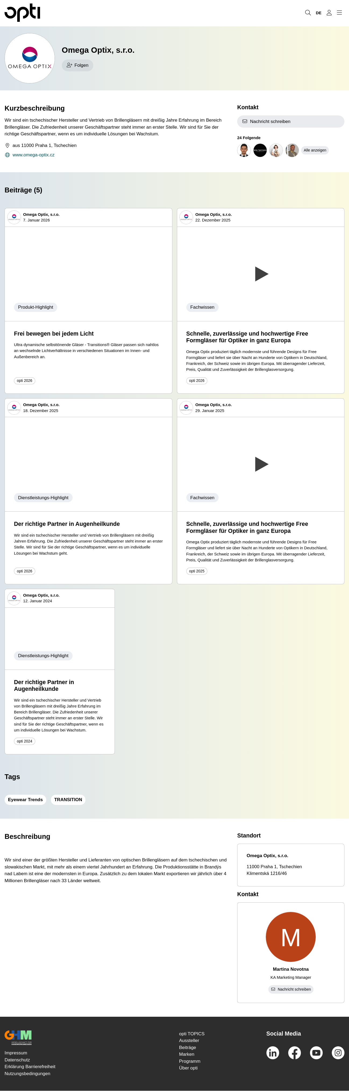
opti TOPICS (192, 1033)
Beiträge (187, 1047)
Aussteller (189, 1040)
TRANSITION (68, 799)
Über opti (188, 1068)
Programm (189, 1061)
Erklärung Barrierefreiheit (30, 1066)
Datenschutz (17, 1059)
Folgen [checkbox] (77, 65)
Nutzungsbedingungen (27, 1073)
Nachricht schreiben (266, 121)
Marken (186, 1054)
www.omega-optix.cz (30, 155)
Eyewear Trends (25, 799)
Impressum (16, 1052)
